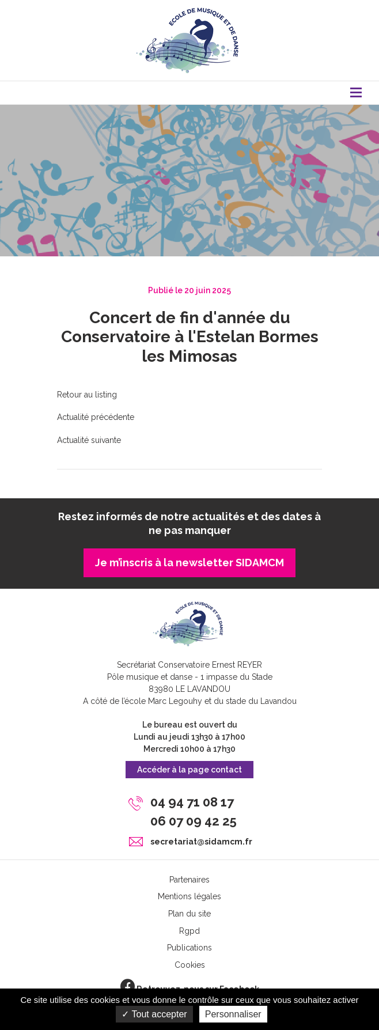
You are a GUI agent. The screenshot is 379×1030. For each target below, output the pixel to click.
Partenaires (189, 879)
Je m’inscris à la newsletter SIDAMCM (189, 562)
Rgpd (189, 931)
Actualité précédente (95, 417)
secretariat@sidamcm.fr (201, 841)
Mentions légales (189, 896)
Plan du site (189, 913)
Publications (189, 947)
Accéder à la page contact (189, 769)
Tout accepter (154, 1014)
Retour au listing (87, 394)
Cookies (190, 965)
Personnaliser (233, 1014)
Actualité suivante (89, 440)
